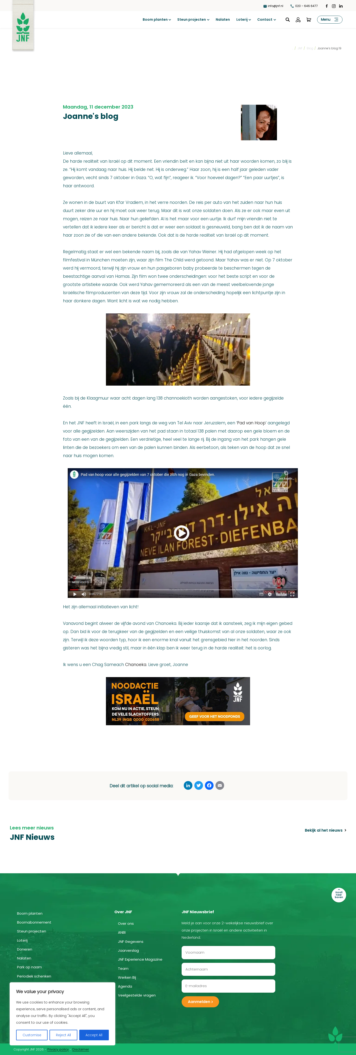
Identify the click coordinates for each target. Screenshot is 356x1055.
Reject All (63, 1035)
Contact (264, 19)
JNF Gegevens (130, 941)
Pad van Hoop (251, 423)
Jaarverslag (128, 950)
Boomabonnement (34, 922)
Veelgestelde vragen (137, 994)
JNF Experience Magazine (140, 959)
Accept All (94, 1035)
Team (123, 968)
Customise (32, 1035)
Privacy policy (58, 1049)
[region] (62, 1013)
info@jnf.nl (273, 6)
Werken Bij (127, 977)
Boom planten (155, 19)
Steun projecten (191, 19)
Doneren (24, 948)
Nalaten (223, 19)
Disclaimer (80, 1049)
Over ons (126, 923)
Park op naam (29, 966)
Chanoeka (135, 664)
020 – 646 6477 (304, 6)
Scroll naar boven (339, 894)
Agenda (125, 986)
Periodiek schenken (34, 975)
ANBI (122, 932)
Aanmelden (199, 1001)
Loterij (242, 19)
